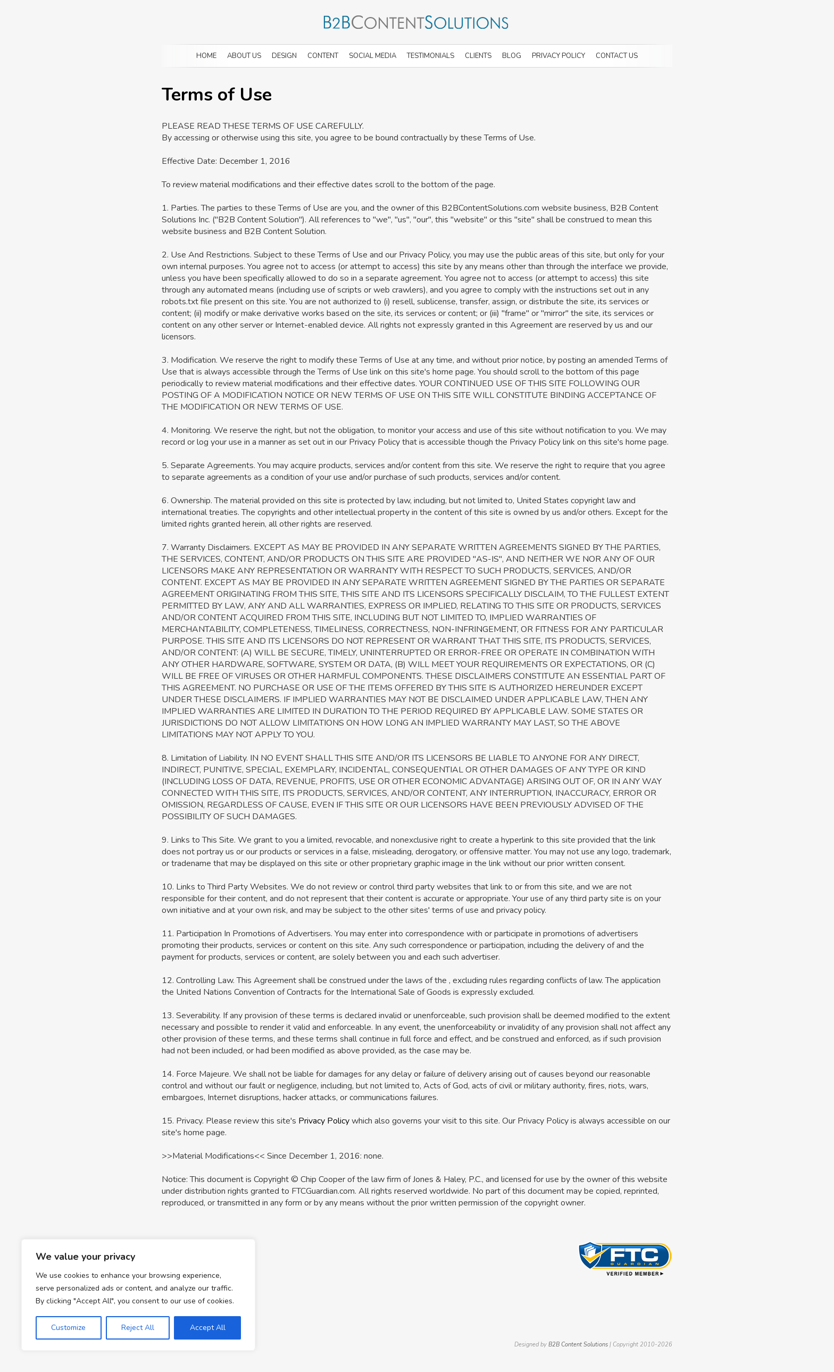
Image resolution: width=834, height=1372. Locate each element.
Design (284, 56)
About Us (244, 56)
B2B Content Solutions (578, 1345)
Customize (68, 1328)
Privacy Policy (558, 56)
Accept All (208, 1328)
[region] (138, 1295)
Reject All (137, 1328)
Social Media (372, 56)
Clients (478, 56)
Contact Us (617, 56)
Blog (511, 56)
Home (206, 56)
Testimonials (430, 56)
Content (322, 56)
